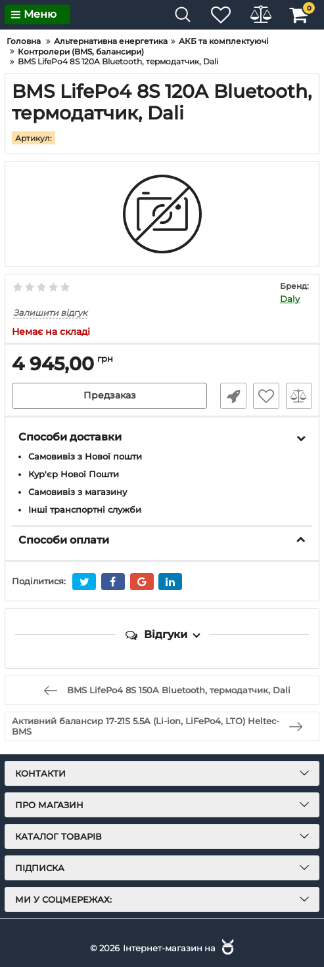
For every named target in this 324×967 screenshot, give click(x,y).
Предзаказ (109, 396)
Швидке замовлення (233, 396)
